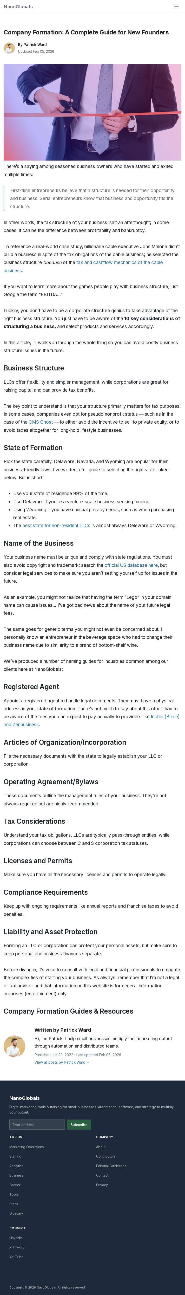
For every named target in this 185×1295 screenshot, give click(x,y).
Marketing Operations (26, 1147)
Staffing (15, 1156)
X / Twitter (17, 1247)
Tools (13, 1194)
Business (16, 1175)
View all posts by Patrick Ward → (62, 1062)
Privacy (102, 1185)
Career (14, 1185)
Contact (102, 1175)
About (101, 1147)
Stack (13, 1204)
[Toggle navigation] (176, 6)
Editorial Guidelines (111, 1166)
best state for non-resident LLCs (56, 525)
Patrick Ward (35, 44)
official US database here (131, 565)
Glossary (16, 1213)
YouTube (16, 1257)
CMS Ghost (41, 422)
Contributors (106, 1156)
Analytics (16, 1166)
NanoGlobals (18, 6)
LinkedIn (16, 1238)
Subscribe (79, 1125)
